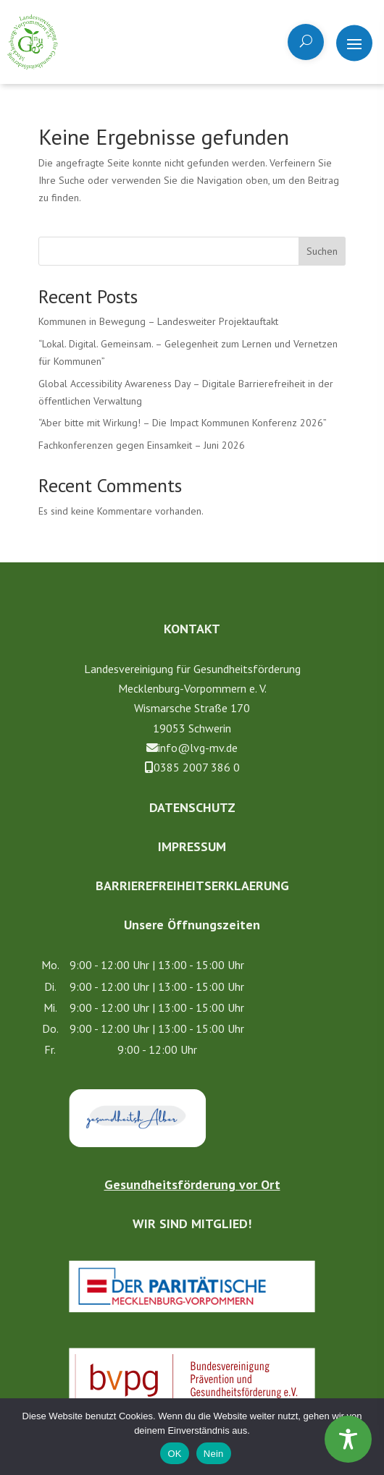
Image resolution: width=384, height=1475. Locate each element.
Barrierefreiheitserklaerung (192, 885)
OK (174, 1453)
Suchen (322, 251)
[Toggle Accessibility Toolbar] (348, 1439)
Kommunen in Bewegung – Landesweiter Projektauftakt (158, 321)
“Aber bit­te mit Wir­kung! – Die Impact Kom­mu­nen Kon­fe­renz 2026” (182, 422)
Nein (214, 1453)
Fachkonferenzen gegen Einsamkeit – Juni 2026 (141, 445)
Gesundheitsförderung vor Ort (192, 1184)
